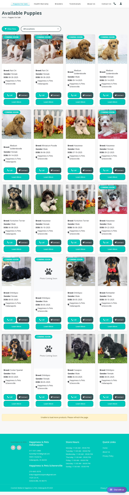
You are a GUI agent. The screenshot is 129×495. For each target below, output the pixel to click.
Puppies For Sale (20, 4)
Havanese (73, 142)
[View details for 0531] (48, 351)
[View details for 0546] (112, 348)
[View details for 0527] (16, 348)
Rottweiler (106, 289)
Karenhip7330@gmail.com (39, 454)
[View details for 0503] (112, 199)
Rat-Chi (8, 67)
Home (4, 17)
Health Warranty (41, 4)
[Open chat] (116, 490)
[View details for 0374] (48, 124)
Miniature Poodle (45, 142)
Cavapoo (73, 366)
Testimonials (75, 4)
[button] (115, 4)
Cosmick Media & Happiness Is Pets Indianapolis (29, 488)
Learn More (16, 102)
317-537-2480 (35, 450)
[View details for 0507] (16, 271)
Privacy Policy (108, 456)
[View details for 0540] (80, 348)
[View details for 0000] (16, 49)
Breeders (59, 4)
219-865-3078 (35, 471)
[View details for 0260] (80, 49)
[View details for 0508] (48, 274)
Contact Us (106, 4)
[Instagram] (19, 447)
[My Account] (121, 4)
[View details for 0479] (48, 199)
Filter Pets (10, 29)
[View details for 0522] (112, 271)
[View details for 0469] (80, 124)
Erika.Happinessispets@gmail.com (42, 474)
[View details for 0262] (112, 49)
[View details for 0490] (80, 199)
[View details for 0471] (112, 124)
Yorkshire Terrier (13, 217)
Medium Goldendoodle (79, 67)
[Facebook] (13, 447)
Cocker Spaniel (11, 366)
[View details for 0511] (80, 271)
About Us (91, 4)
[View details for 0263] (16, 124)
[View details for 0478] (16, 199)
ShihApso (9, 289)
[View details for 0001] (48, 49)
